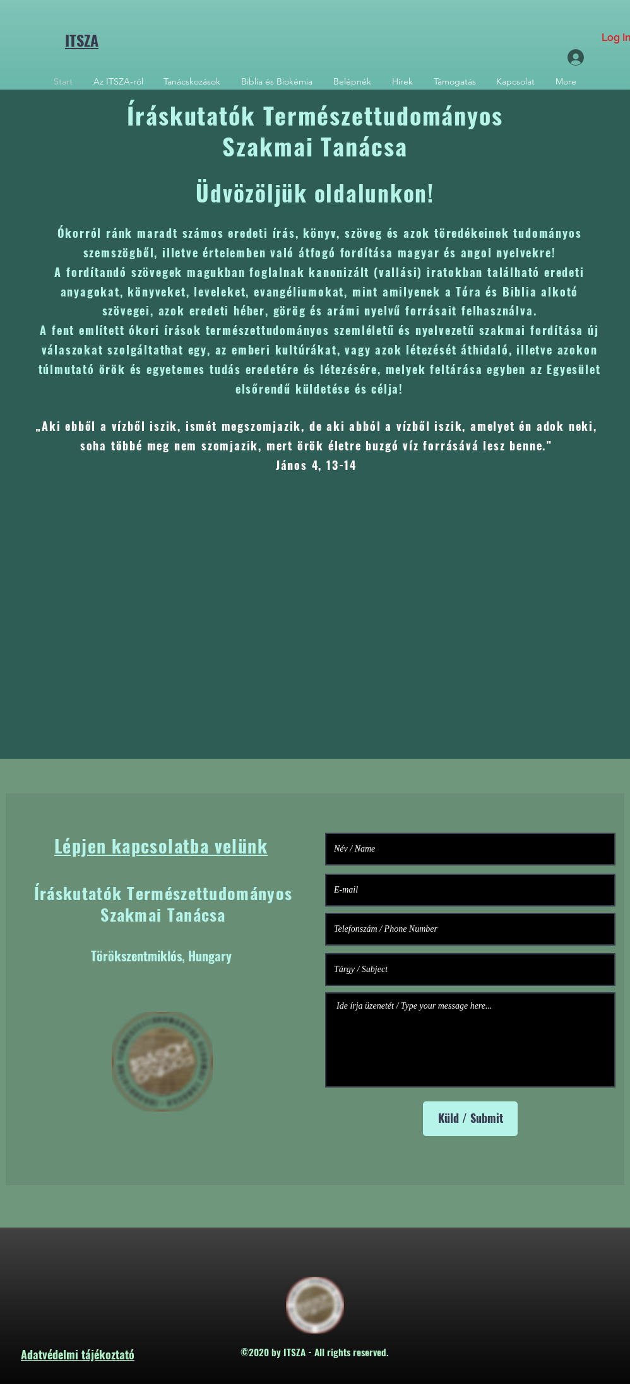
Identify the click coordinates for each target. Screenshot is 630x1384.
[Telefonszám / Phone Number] (470, 929)
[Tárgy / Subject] (470, 969)
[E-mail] (470, 890)
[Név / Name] (470, 849)
